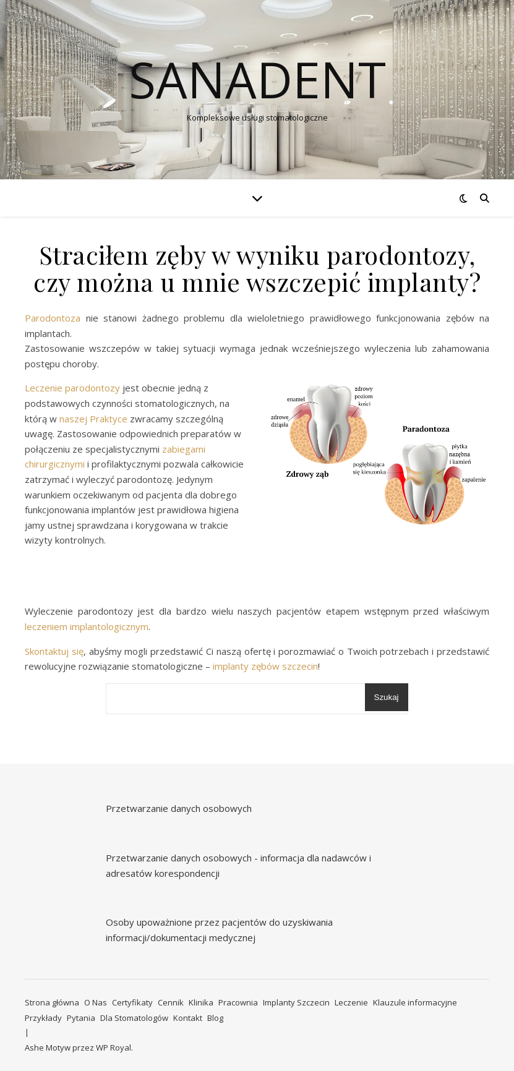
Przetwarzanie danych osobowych (179, 808)
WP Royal (113, 1047)
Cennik (171, 1002)
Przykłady (43, 1017)
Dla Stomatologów (134, 1017)
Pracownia (238, 1002)
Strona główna (52, 1002)
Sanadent (257, 79)
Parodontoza (52, 318)
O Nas (95, 1002)
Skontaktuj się (54, 651)
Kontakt (187, 1017)
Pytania (81, 1017)
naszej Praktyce (93, 418)
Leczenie (351, 1002)
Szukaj (386, 697)
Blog (215, 1017)
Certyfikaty (132, 1002)
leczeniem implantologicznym (86, 626)
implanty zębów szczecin (264, 666)
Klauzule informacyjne (415, 1002)
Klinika (201, 1002)
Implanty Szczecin (296, 1002)
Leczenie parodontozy (73, 388)
